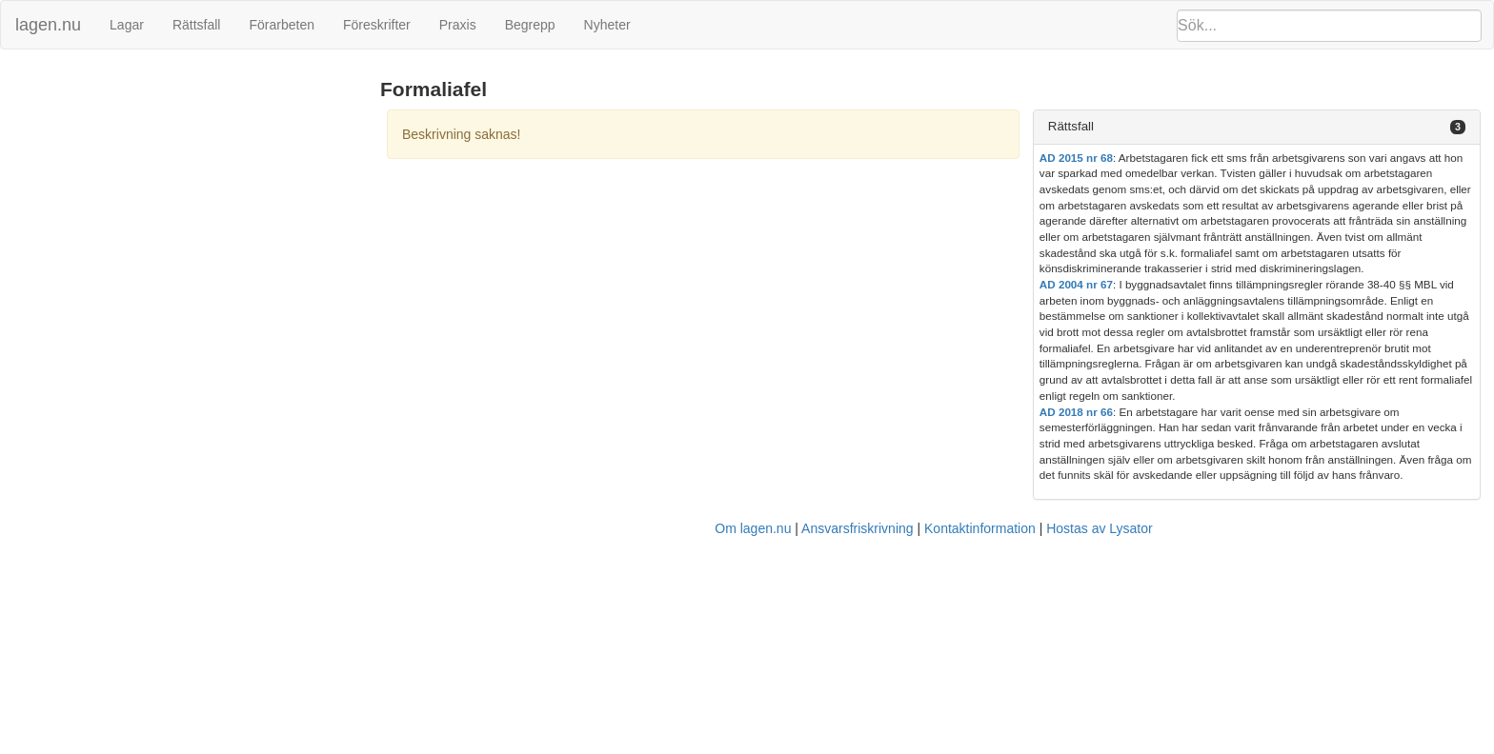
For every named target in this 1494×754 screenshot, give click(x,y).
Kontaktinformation (980, 528)
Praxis (457, 24)
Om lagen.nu (753, 528)
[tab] (1257, 127)
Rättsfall (196, 24)
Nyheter (607, 24)
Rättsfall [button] (1071, 126)
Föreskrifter (377, 24)
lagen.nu (48, 24)
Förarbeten (281, 24)
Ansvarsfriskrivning (857, 528)
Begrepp (530, 24)
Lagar (127, 24)
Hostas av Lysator (1099, 528)
